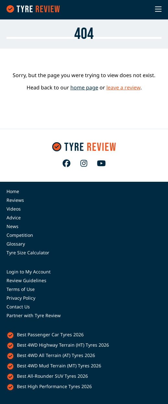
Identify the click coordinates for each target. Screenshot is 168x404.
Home (12, 191)
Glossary (15, 244)
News (12, 226)
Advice (13, 217)
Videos (13, 209)
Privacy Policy (20, 298)
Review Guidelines (26, 280)
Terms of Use (20, 289)
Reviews (15, 200)
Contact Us (18, 307)
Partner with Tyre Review (33, 315)
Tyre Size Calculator (27, 252)
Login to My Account (28, 272)
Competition (19, 235)
